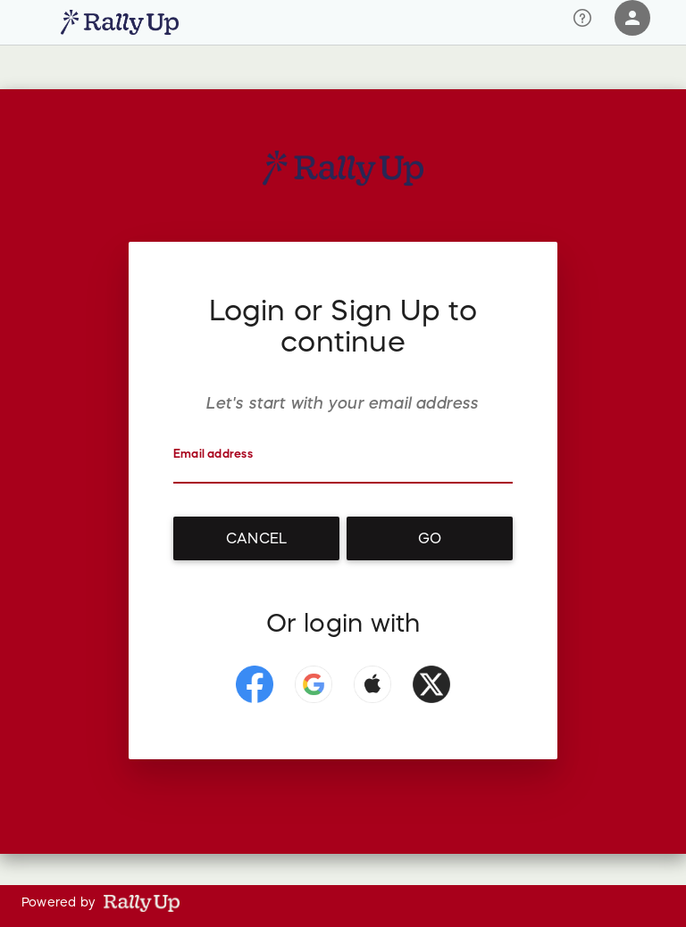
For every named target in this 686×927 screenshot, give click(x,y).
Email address (213, 453)
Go (429, 538)
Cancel (256, 538)
